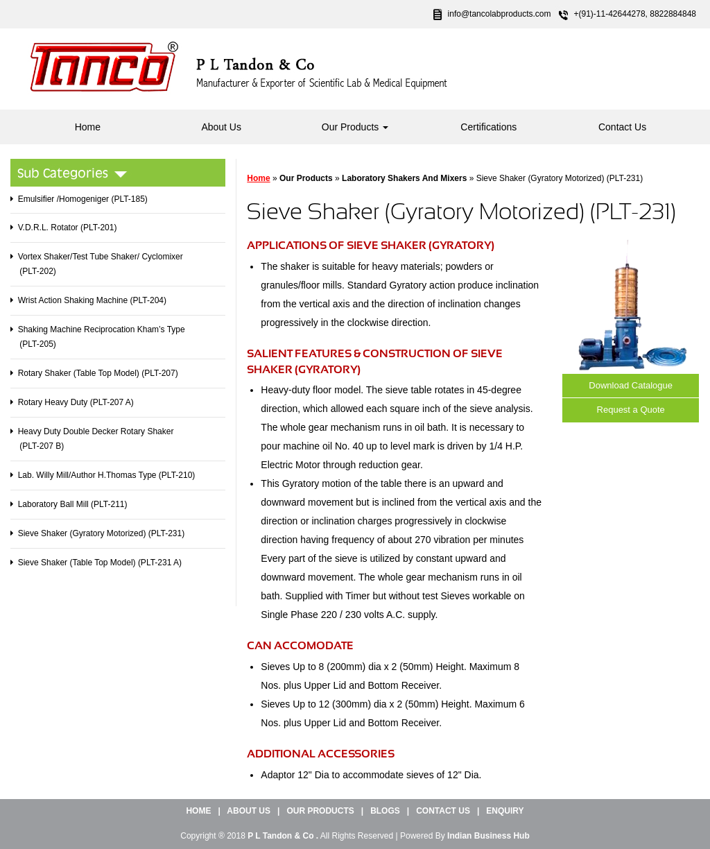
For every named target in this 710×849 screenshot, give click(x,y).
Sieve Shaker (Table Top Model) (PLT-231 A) (100, 562)
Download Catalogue (631, 385)
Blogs (385, 811)
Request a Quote (631, 409)
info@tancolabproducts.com (499, 14)
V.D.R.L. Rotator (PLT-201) (67, 227)
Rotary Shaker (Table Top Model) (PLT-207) (98, 373)
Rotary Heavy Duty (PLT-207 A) (76, 402)
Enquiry (504, 811)
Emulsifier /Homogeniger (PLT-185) (83, 199)
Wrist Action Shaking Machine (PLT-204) (92, 300)
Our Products (355, 126)
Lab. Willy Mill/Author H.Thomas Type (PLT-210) (107, 475)
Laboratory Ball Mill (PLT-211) (73, 504)
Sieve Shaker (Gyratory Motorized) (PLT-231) (101, 533)
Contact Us (622, 126)
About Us (221, 126)
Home (88, 126)
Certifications (488, 126)
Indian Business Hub (488, 836)
